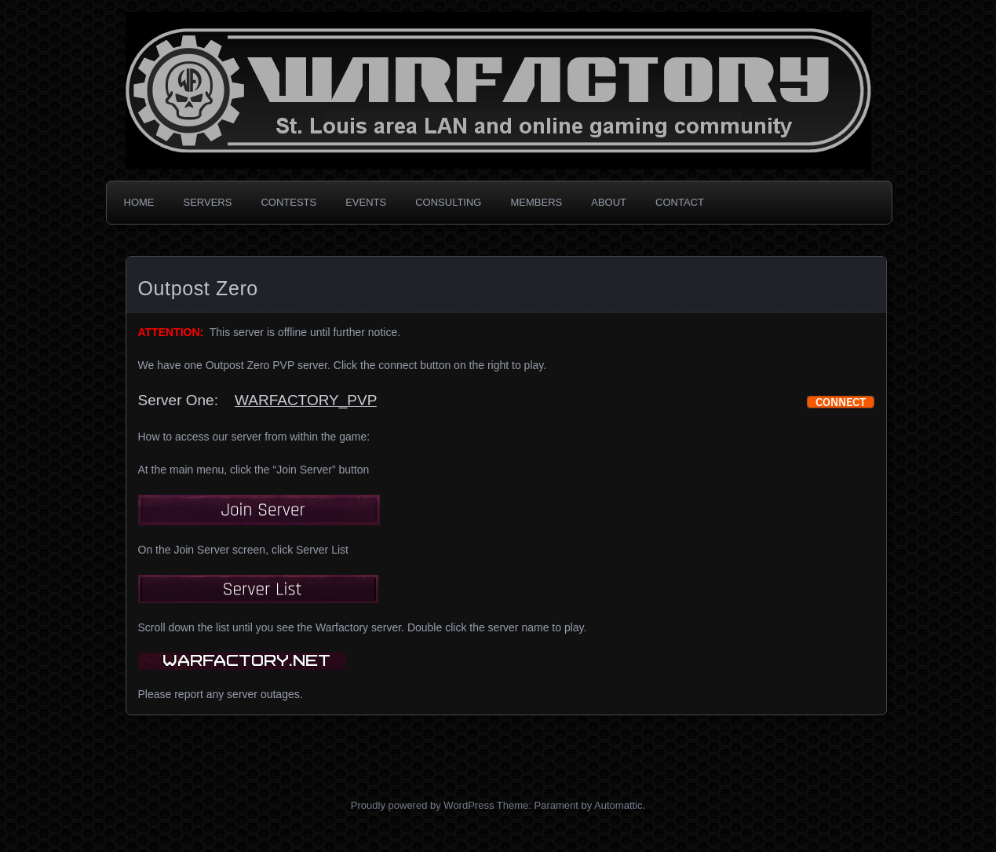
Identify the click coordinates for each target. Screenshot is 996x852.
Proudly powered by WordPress (422, 805)
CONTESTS (288, 202)
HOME (139, 202)
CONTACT (679, 202)
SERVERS (208, 202)
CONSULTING (448, 202)
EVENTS (365, 202)
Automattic (618, 805)
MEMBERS (536, 202)
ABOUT (608, 202)
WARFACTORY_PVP (306, 400)
